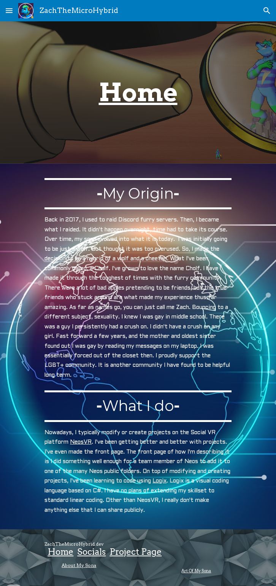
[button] (9, 10)
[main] (137, 92)
